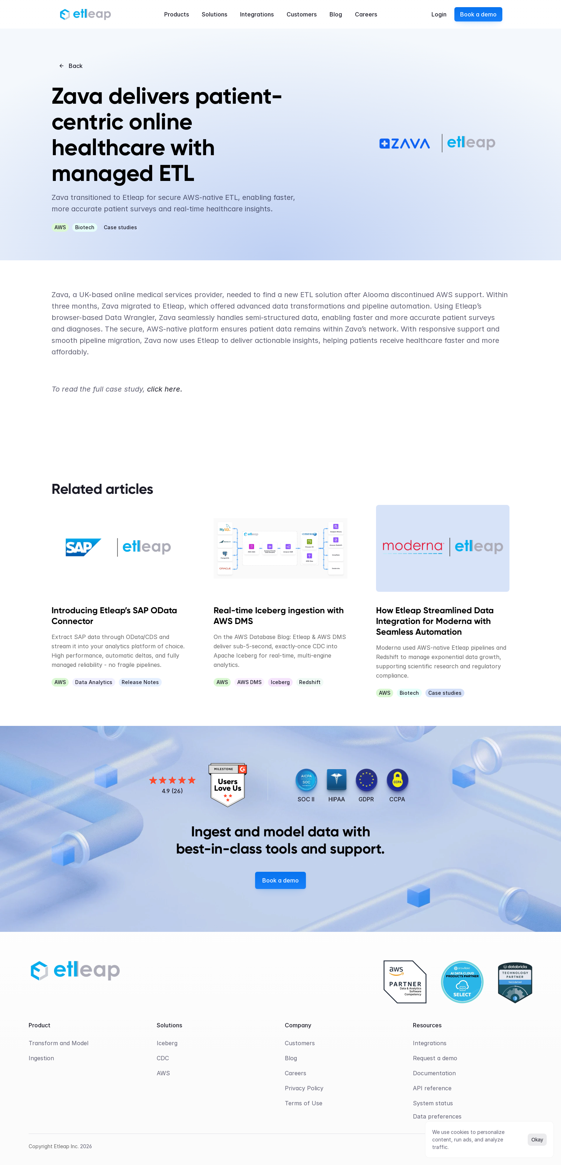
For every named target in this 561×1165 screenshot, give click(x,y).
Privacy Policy (304, 1088)
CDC (163, 1058)
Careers (295, 1073)
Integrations (430, 1043)
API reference (432, 1088)
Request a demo (435, 1058)
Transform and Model (58, 1043)
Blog (291, 1058)
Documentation (434, 1073)
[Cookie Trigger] (437, 1116)
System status (433, 1103)
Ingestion (41, 1058)
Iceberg (167, 1043)
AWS (163, 1073)
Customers (300, 1043)
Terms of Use (303, 1103)
